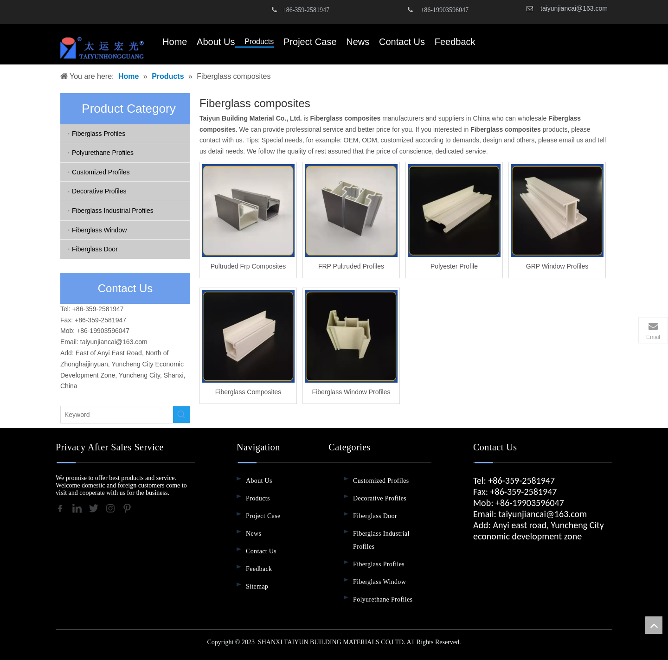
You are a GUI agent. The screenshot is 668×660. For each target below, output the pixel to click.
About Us (259, 480)
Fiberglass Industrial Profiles (113, 210)
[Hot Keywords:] (181, 414)
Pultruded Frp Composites (248, 266)
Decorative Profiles (99, 191)
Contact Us (261, 551)
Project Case (263, 516)
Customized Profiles (101, 172)
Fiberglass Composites (248, 392)
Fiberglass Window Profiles (351, 392)
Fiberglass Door (95, 249)
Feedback (259, 568)
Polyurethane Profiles (103, 152)
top (653, 625)
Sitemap (257, 586)
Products (258, 498)
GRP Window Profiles (557, 266)
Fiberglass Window (99, 230)
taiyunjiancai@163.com (574, 8)
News (253, 533)
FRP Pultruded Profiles (351, 266)
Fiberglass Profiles (98, 133)
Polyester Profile (454, 266)
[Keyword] (117, 414)
